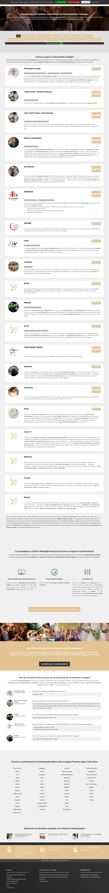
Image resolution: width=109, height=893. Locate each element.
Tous (18, 36)
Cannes (17, 796)
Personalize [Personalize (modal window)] (85, 2)
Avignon (17, 781)
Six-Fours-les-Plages (91, 784)
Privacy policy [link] (95, 2)
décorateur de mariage (44, 36)
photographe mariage (52, 39)
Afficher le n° (96, 95)
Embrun (42, 771)
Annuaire (8, 874)
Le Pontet (66, 768)
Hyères (42, 787)
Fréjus (42, 778)
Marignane (67, 781)
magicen (74, 36)
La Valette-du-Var (42, 806)
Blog (7, 885)
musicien (33, 39)
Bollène (17, 784)
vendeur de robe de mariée (93, 39)
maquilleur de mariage (85, 36)
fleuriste (66, 36)
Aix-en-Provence (17, 768)
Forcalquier (42, 774)
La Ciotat (42, 793)
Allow (61, 43)
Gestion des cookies (11, 883)
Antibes (17, 771)
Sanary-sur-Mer (92, 778)
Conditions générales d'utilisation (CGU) (16, 879)
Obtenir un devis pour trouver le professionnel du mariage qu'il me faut (54, 609)
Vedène (92, 796)
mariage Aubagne (43, 881)
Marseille (66, 784)
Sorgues (91, 787)
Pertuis (67, 806)
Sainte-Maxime (67, 809)
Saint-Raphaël (91, 771)
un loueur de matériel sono (75, 39)
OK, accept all (60, 2)
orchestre (41, 39)
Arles (17, 778)
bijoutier (33, 36)
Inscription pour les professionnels (54, 664)
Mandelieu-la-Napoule (67, 774)
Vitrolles (91, 800)
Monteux (67, 796)
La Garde (42, 800)
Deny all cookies (74, 2)
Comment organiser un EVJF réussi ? (57, 834)
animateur (25, 36)
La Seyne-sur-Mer (42, 803)
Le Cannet (42, 809)
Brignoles (17, 790)
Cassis (17, 803)
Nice (67, 800)
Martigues (66, 787)
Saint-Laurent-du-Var (91, 768)
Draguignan (42, 768)
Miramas (67, 793)
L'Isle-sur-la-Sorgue (67, 771)
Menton (67, 790)
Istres (42, 790)
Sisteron (91, 781)
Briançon (17, 787)
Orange (67, 803)
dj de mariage (58, 36)
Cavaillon (17, 806)
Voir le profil (96, 69)
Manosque (67, 778)
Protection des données (12, 881)
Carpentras (17, 800)
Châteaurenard (17, 809)
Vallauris (91, 793)
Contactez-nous (10, 887)
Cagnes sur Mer (17, 793)
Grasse (42, 784)
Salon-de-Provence (91, 774)
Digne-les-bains (17, 812)
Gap (42, 781)
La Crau (42, 796)
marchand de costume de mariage (18, 39)
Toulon (91, 790)
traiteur (63, 39)
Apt (17, 774)
